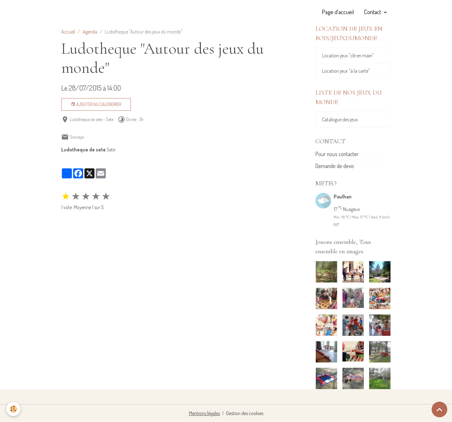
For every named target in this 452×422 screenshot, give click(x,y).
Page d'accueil (338, 12)
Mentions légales (204, 413)
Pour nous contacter (337, 153)
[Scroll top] (439, 409)
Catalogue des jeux (340, 119)
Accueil (68, 32)
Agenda (90, 32)
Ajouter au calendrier (96, 104)
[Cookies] (13, 409)
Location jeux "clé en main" (348, 55)
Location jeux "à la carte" (346, 71)
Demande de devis (334, 165)
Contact (373, 12)
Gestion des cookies (244, 413)
